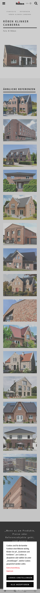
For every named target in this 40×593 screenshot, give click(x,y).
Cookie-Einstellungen (20, 578)
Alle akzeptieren (20, 585)
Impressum (9, 571)
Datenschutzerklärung (13, 568)
